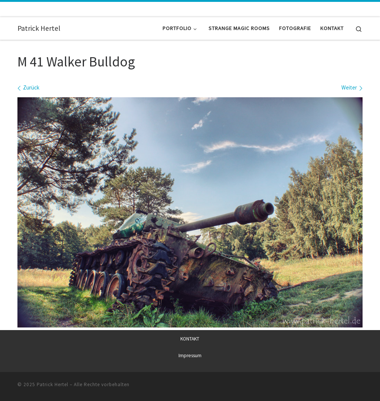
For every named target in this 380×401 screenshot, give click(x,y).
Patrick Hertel (52, 384)
